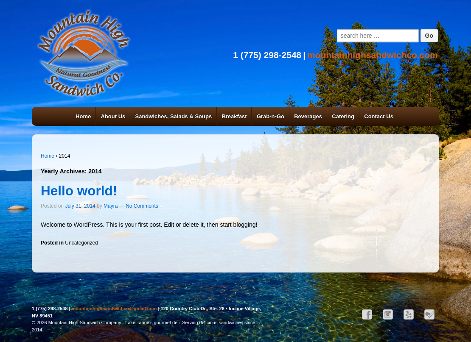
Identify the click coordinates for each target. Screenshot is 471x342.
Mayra (111, 206)
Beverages (308, 116)
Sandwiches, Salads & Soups (173, 116)
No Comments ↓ (144, 206)
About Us (113, 116)
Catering (343, 116)
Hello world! (79, 190)
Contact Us (378, 116)
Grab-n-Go (270, 116)
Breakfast (234, 116)
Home (83, 116)
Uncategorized (81, 243)
